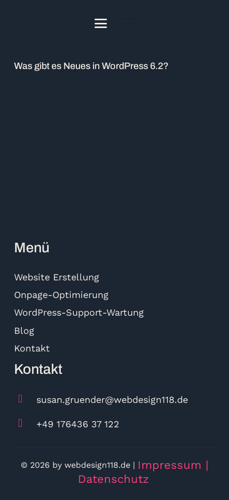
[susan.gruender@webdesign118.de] (25, 399)
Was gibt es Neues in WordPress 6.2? (91, 66)
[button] (101, 23)
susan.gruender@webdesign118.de (112, 399)
